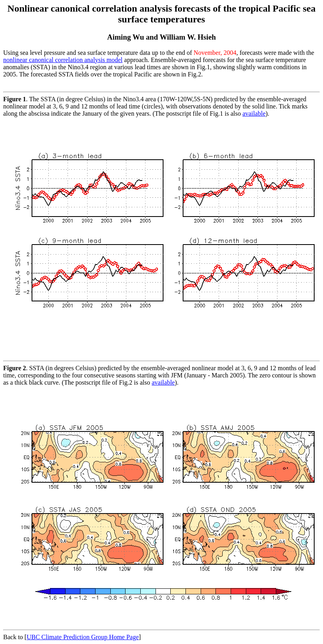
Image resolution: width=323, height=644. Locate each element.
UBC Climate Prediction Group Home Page (83, 637)
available (254, 113)
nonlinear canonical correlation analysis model (63, 59)
